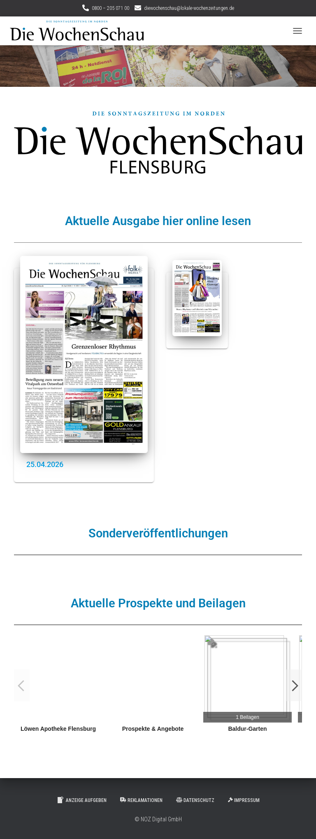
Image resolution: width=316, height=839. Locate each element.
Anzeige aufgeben (81, 800)
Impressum (244, 800)
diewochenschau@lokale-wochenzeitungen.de (189, 8)
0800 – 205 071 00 (110, 8)
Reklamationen (141, 800)
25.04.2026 (44, 464)
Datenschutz (195, 800)
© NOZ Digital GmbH (158, 819)
